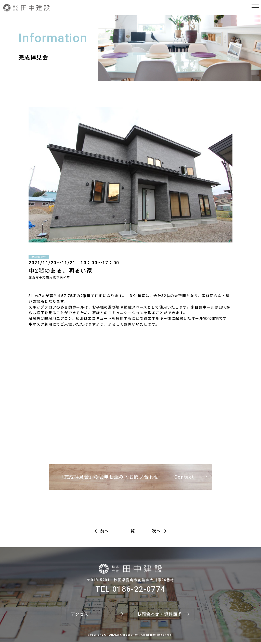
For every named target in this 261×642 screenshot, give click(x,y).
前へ (104, 531)
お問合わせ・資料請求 (159, 614)
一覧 (130, 531)
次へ (156, 531)
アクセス (79, 614)
